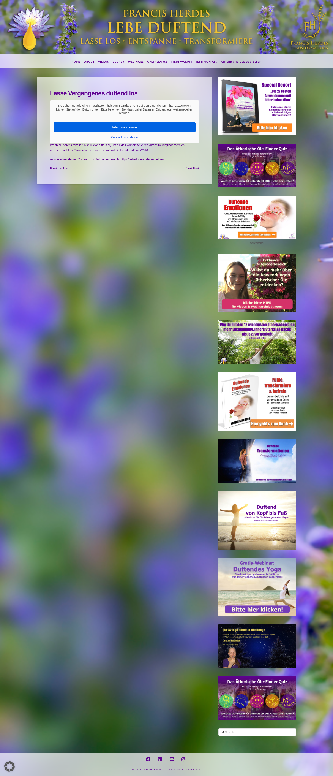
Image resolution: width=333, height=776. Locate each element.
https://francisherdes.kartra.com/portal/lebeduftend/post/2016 (107, 150)
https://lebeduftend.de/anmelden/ (142, 159)
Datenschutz (174, 769)
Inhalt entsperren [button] (124, 127)
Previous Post (59, 168)
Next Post (192, 168)
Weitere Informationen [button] (124, 137)
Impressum (193, 769)
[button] (9, 766)
